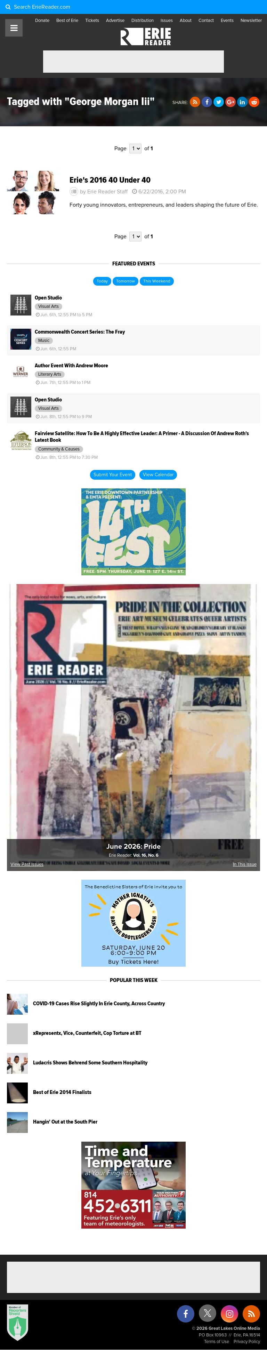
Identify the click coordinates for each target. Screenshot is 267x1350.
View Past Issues (26, 864)
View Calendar (158, 474)
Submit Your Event (113, 474)
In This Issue (245, 864)
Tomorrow (125, 281)
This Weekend (156, 281)
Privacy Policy (247, 1342)
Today (102, 281)
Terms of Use (216, 1342)
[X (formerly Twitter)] (207, 1315)
